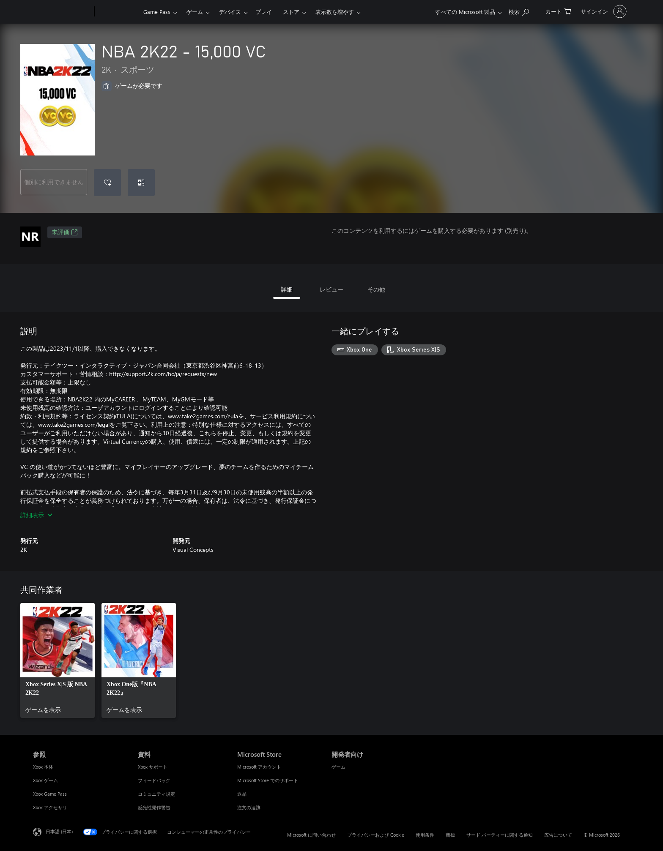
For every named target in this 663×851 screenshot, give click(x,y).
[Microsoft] (62, 11)
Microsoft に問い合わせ (311, 834)
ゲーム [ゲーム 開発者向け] (338, 766)
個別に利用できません (53, 182)
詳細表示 (36, 515)
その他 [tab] (376, 289)
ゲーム (194, 11)
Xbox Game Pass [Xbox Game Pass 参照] (50, 793)
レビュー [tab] (331, 289)
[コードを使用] (141, 182)
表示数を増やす (334, 11)
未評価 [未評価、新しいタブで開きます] (65, 232)
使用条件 (425, 834)
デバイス (230, 11)
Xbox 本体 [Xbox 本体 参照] (43, 766)
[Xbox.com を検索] (519, 10)
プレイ (263, 11)
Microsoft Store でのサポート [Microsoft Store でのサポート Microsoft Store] (267, 780)
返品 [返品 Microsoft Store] (242, 793)
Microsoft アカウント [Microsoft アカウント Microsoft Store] (259, 766)
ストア (291, 11)
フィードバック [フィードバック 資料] (154, 780)
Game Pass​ (156, 11)
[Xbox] (118, 11)
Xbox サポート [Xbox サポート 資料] (152, 766)
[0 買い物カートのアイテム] (558, 11)
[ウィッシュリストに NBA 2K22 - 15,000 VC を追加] (107, 182)
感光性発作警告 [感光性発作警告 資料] (154, 807)
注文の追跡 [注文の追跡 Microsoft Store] (248, 807)
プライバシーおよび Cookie (375, 834)
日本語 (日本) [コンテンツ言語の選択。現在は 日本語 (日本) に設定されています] (59, 831)
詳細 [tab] (287, 289)
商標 (450, 834)
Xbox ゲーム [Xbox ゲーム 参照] (45, 780)
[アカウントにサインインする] (602, 11)
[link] (57, 660)
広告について (558, 834)
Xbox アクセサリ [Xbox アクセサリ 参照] (50, 807)
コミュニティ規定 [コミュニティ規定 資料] (156, 793)
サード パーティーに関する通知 (499, 834)
